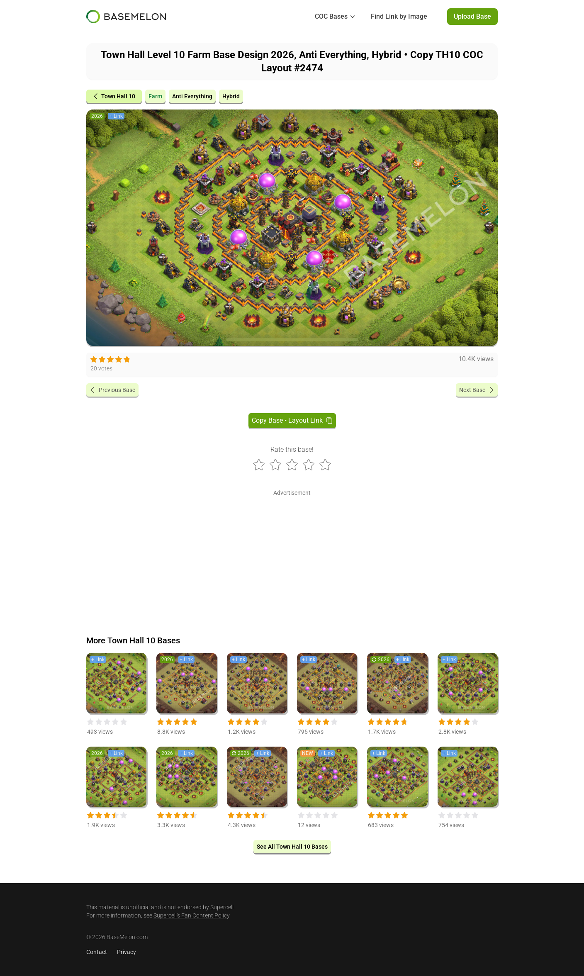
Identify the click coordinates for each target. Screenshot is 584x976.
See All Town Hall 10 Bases (292, 846)
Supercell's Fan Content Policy (191, 915)
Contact (96, 952)
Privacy (126, 952)
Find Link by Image (399, 16)
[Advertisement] (292, 557)
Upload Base (472, 16)
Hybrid (231, 96)
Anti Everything (192, 96)
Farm (155, 96)
